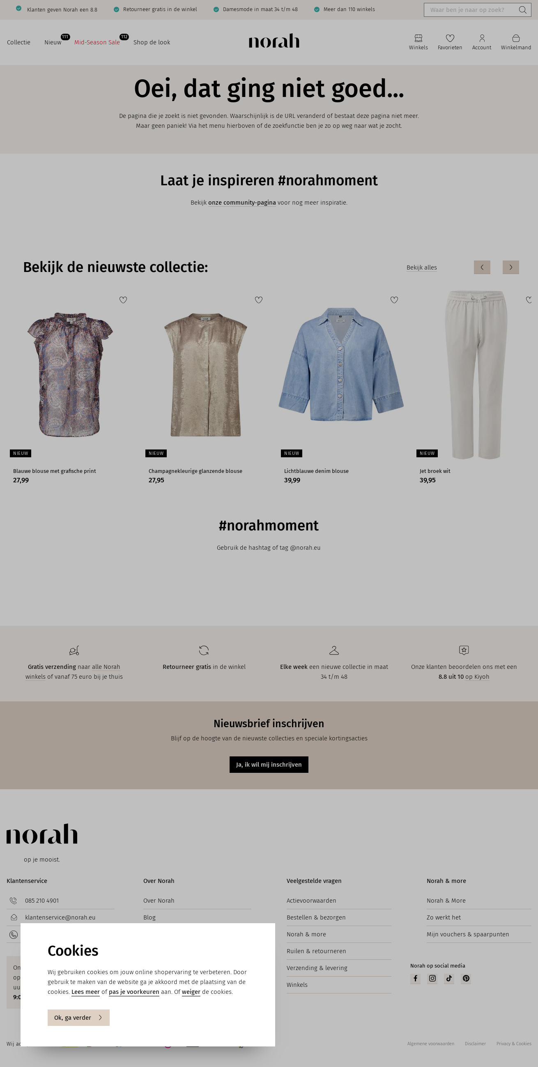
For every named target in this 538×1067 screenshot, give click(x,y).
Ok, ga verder (78, 1017)
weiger (191, 992)
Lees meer (85, 992)
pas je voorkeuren (134, 992)
